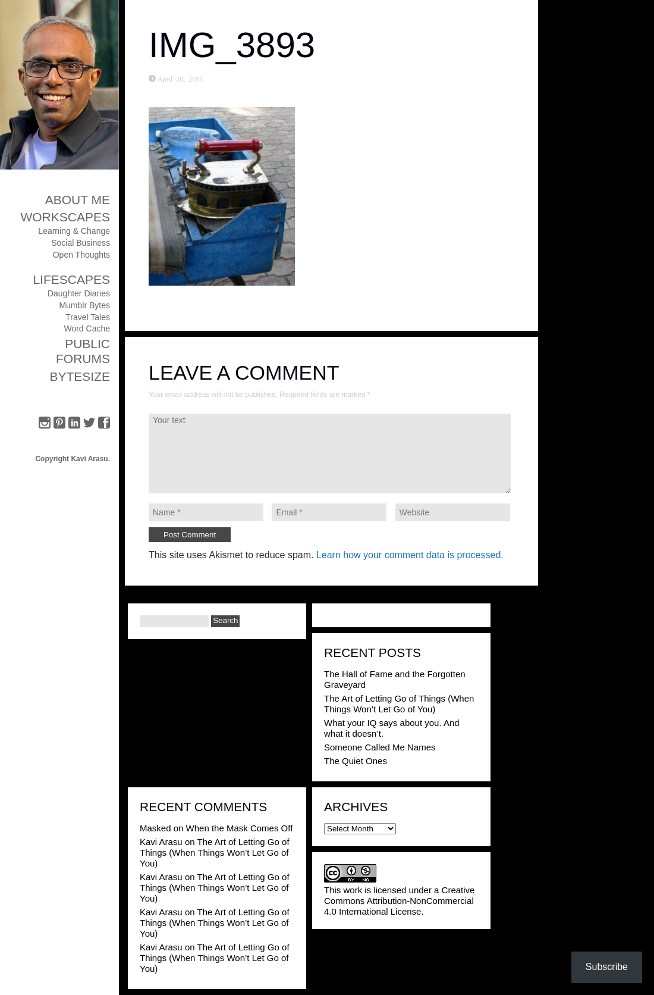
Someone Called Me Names (380, 747)
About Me (77, 199)
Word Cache (87, 328)
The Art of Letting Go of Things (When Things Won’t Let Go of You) (399, 703)
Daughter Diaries (79, 293)
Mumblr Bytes (84, 305)
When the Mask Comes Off (239, 828)
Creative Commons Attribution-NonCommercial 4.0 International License (399, 900)
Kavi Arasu (161, 842)
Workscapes (65, 217)
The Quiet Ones (355, 761)
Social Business (80, 243)
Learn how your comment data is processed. (410, 555)
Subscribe (607, 967)
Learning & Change (74, 231)
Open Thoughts (81, 254)
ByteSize (79, 376)
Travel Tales (87, 317)
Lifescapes (71, 279)
